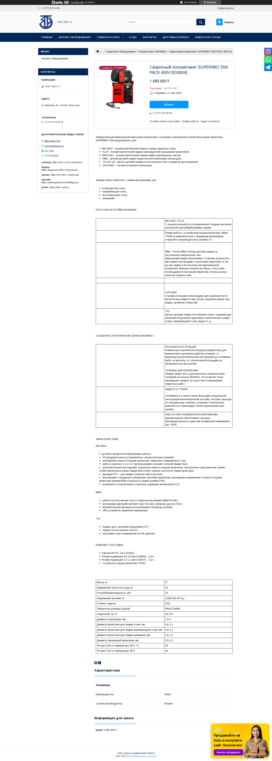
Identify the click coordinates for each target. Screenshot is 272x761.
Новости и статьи (207, 37)
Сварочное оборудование (121, 51)
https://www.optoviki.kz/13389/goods (60, 182)
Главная (46, 37)
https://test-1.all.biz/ (59, 187)
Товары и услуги (108, 37)
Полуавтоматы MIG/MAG (152, 51)
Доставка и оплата (176, 37)
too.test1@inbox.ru (54, 146)
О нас (133, 37)
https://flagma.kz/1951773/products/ (59, 170)
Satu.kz (151, 753)
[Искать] (200, 22)
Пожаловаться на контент (143, 756)
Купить (169, 104)
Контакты (149, 37)
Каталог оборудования (74, 37)
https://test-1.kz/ (53, 141)
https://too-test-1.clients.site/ (65, 175)
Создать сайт (77, 2)
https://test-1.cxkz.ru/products (67, 162)
